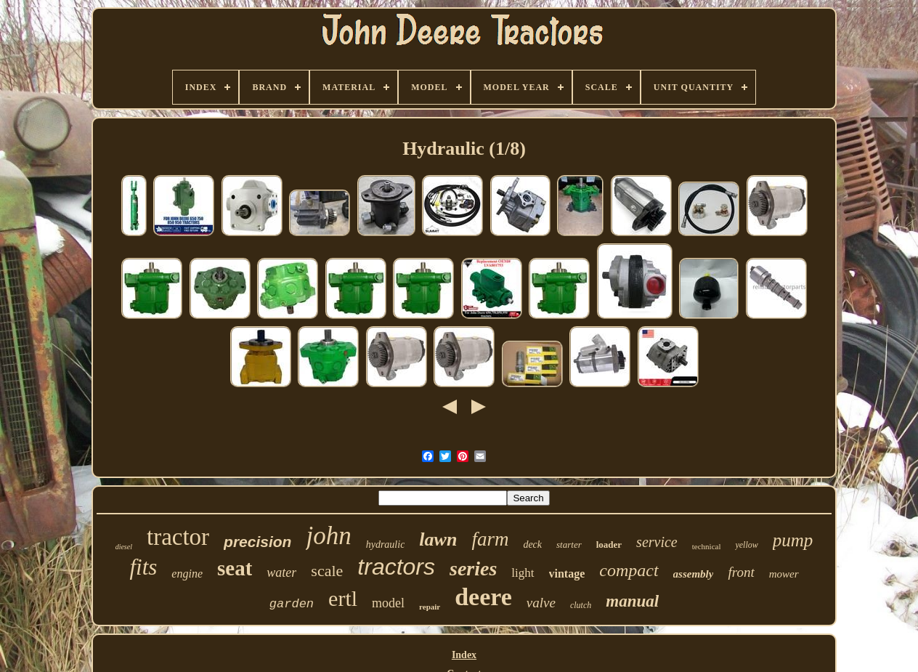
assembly (693, 574)
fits (143, 567)
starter (569, 544)
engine (187, 573)
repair (429, 606)
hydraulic (385, 544)
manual (632, 601)
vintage (567, 573)
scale (327, 571)
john (328, 536)
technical (706, 546)
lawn (438, 539)
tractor (178, 537)
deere (483, 596)
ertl (342, 598)
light (522, 573)
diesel (123, 547)
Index (464, 654)
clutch (580, 605)
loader (609, 544)
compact (628, 570)
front (741, 572)
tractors (396, 567)
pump (793, 540)
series (473, 568)
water (281, 572)
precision (257, 541)
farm (489, 539)
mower (784, 574)
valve (541, 602)
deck (532, 544)
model (388, 603)
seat (234, 568)
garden (291, 604)
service (657, 542)
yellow (746, 545)
